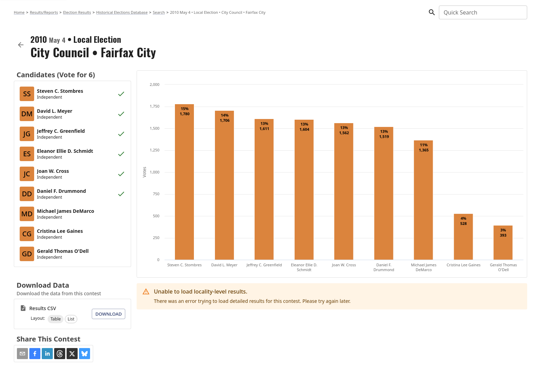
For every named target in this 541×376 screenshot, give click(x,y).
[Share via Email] (22, 353)
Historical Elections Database (122, 12)
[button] (55, 319)
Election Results (77, 12)
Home (19, 12)
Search (159, 12)
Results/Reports (44, 12)
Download (108, 314)
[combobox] (482, 12)
